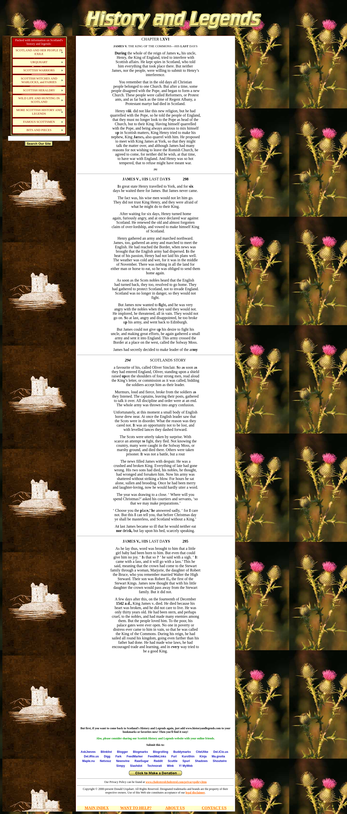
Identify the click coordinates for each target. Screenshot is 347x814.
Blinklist (106, 752)
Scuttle (172, 761)
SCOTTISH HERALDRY (39, 90)
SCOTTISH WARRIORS (39, 70)
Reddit (158, 761)
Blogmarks (140, 752)
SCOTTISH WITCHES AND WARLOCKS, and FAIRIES (39, 80)
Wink (170, 766)
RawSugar (141, 761)
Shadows (201, 761)
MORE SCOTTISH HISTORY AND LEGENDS (39, 111)
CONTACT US (214, 808)
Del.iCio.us (220, 752)
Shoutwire (220, 761)
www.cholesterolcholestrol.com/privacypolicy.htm (176, 782)
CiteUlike (202, 752)
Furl (174, 756)
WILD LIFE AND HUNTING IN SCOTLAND (39, 100)
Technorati (154, 766)
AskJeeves (88, 752)
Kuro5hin (188, 756)
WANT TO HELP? (136, 808)
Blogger (122, 752)
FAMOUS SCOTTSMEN (39, 122)
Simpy (120, 766)
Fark (118, 756)
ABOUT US (175, 808)
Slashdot (136, 766)
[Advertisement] (39, 222)
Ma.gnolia (218, 756)
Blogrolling (160, 752)
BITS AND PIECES (39, 130)
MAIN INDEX (97, 808)
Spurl (186, 761)
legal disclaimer (195, 792)
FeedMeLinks (157, 756)
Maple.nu (88, 761)
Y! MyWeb (186, 766)
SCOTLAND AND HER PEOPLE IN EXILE (39, 52)
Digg (107, 756)
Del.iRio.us (91, 756)
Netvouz (105, 761)
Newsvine (122, 761)
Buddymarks (182, 752)
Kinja (203, 756)
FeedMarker (135, 756)
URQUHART (39, 62)
